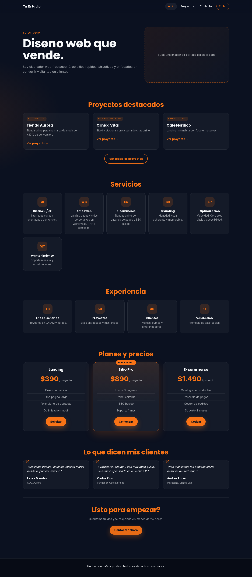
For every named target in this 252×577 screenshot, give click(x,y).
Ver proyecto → (38, 143)
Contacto (206, 6)
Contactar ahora (126, 530)
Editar (223, 6)
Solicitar (56, 421)
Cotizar (196, 421)
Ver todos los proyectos (126, 158)
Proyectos (187, 6)
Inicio (170, 6)
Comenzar (126, 421)
